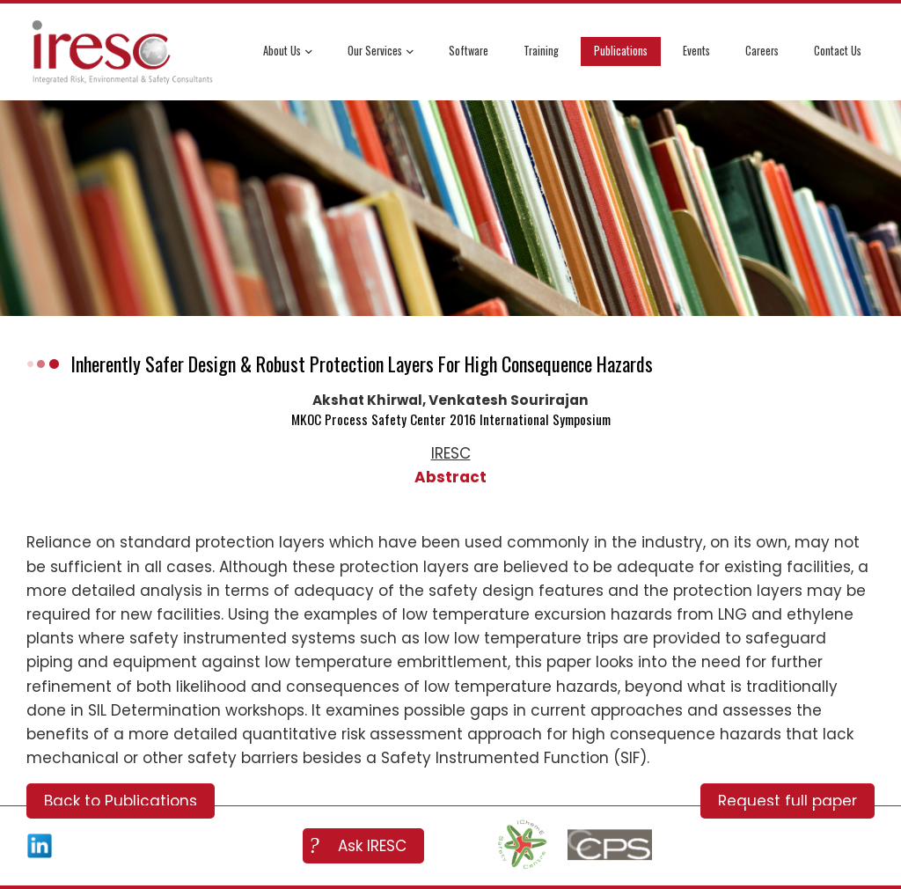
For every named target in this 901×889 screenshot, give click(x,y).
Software (468, 50)
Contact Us (837, 50)
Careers (762, 50)
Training (541, 50)
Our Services (381, 52)
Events (696, 50)
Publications (621, 50)
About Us (287, 52)
